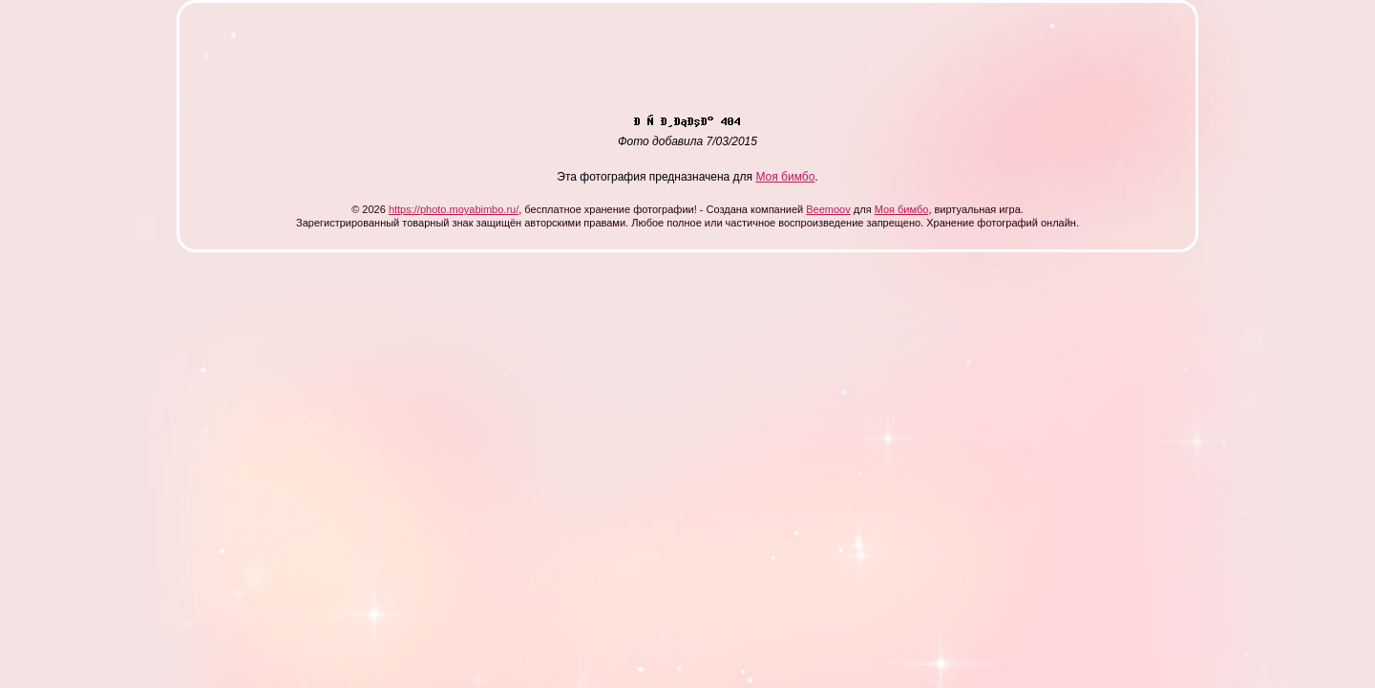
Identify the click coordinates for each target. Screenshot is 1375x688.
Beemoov (828, 209)
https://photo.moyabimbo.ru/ (453, 209)
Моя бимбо (784, 176)
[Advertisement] (546, 65)
